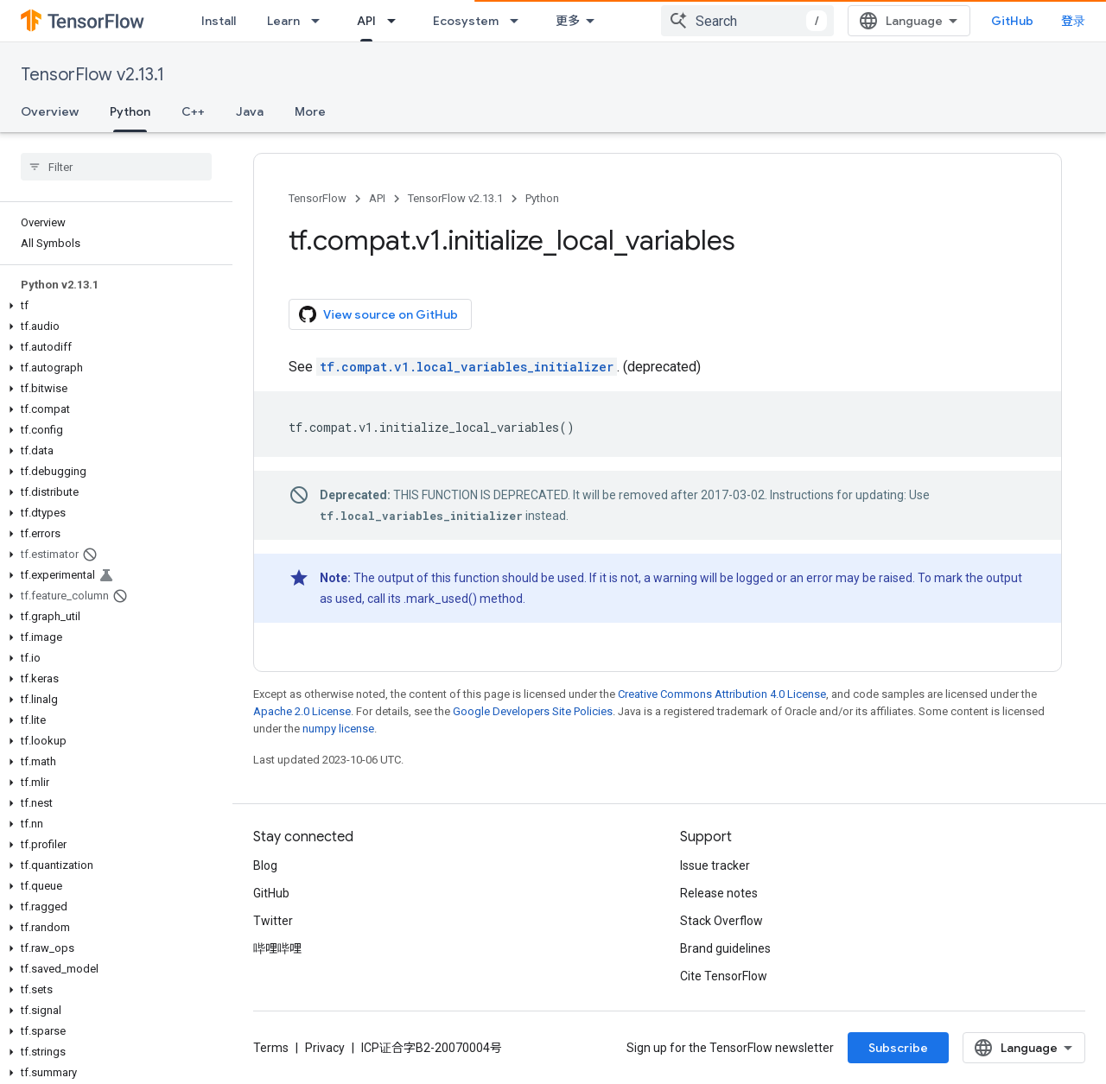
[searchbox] (116, 167)
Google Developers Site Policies (533, 711)
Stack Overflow (721, 921)
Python (542, 198)
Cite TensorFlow (723, 976)
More (310, 111)
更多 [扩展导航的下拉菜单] (568, 21)
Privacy (325, 1048)
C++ (193, 111)
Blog (265, 865)
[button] (113, 305)
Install (218, 21)
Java (250, 111)
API (377, 198)
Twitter (273, 921)
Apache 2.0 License (302, 711)
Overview (50, 111)
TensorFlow (317, 198)
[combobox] (747, 20)
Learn (283, 21)
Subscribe (898, 1047)
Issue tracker (715, 865)
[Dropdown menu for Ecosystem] (519, 20)
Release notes (719, 893)
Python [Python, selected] (130, 111)
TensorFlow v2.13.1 (92, 75)
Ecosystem (466, 21)
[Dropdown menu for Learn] (320, 20)
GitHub (1012, 21)
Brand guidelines (725, 948)
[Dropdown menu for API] (396, 20)
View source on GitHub (378, 314)
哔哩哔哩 (277, 948)
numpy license (338, 728)
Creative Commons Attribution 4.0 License (722, 694)
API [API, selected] (366, 21)
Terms (271, 1048)
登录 (1073, 21)
